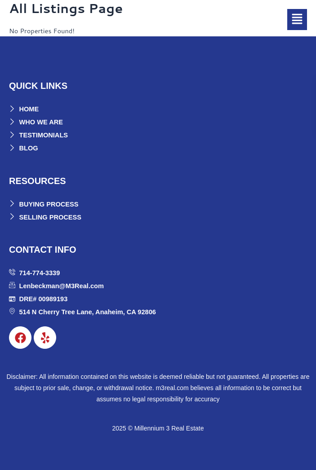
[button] (297, 19)
